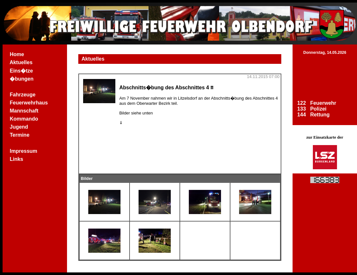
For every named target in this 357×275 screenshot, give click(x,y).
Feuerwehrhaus (29, 102)
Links (16, 159)
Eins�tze (21, 71)
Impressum (23, 151)
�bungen (22, 79)
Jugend (19, 127)
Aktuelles (21, 62)
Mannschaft (24, 110)
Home (17, 54)
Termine (20, 135)
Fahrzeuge (23, 94)
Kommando (24, 119)
